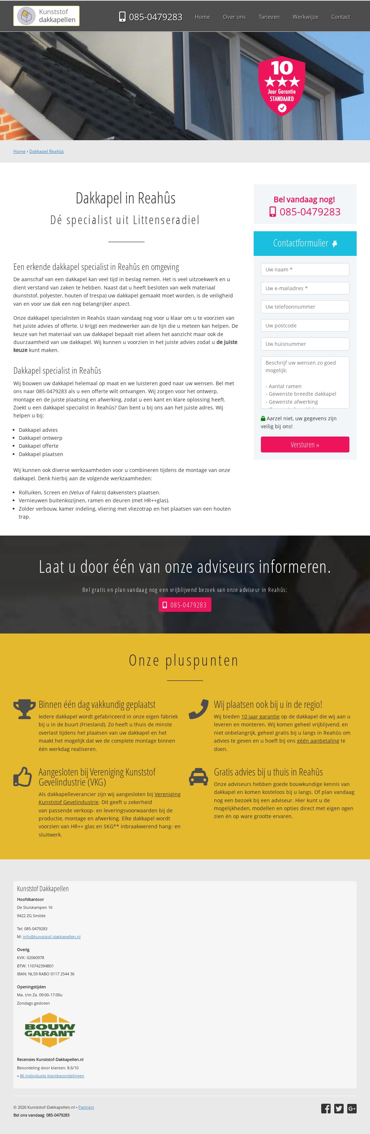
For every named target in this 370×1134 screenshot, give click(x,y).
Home (19, 151)
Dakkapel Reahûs (46, 151)
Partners (86, 1107)
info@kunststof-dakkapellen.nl (52, 936)
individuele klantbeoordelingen (52, 1075)
